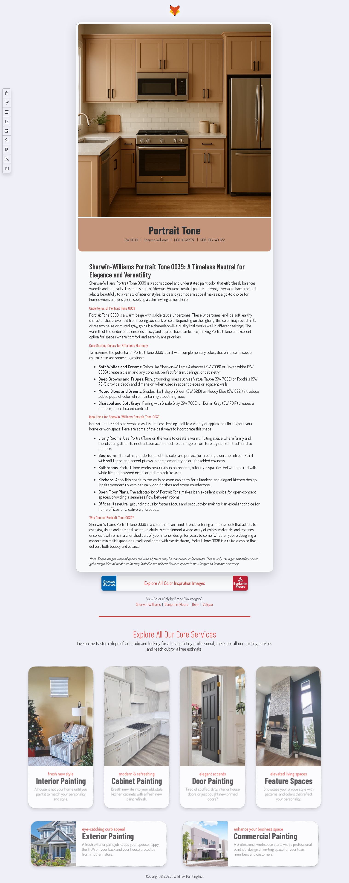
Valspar (208, 604)
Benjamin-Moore (176, 604)
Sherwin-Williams (148, 604)
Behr (195, 604)
